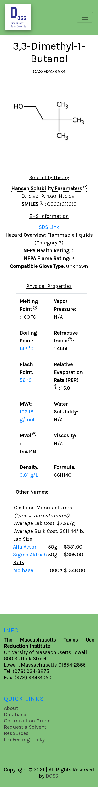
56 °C (26, 380)
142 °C (26, 349)
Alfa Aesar (25, 547)
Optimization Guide (27, 721)
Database (15, 715)
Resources (16, 733)
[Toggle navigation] (85, 17)
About (11, 708)
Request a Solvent (25, 727)
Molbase (23, 570)
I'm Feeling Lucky (24, 740)
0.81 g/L (29, 475)
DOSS (52, 776)
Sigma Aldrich (30, 555)
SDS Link (49, 227)
